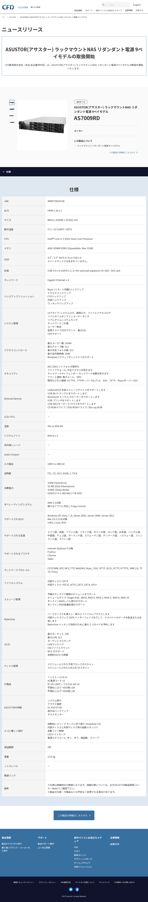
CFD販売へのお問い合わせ (124, 882)
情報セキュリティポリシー (23, 882)
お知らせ (139, 10)
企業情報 (129, 10)
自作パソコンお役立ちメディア (109, 10)
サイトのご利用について (85, 882)
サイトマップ (104, 882)
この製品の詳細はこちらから (124, 152)
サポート (89, 10)
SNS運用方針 (66, 882)
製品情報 (78, 10)
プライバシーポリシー (47, 882)
